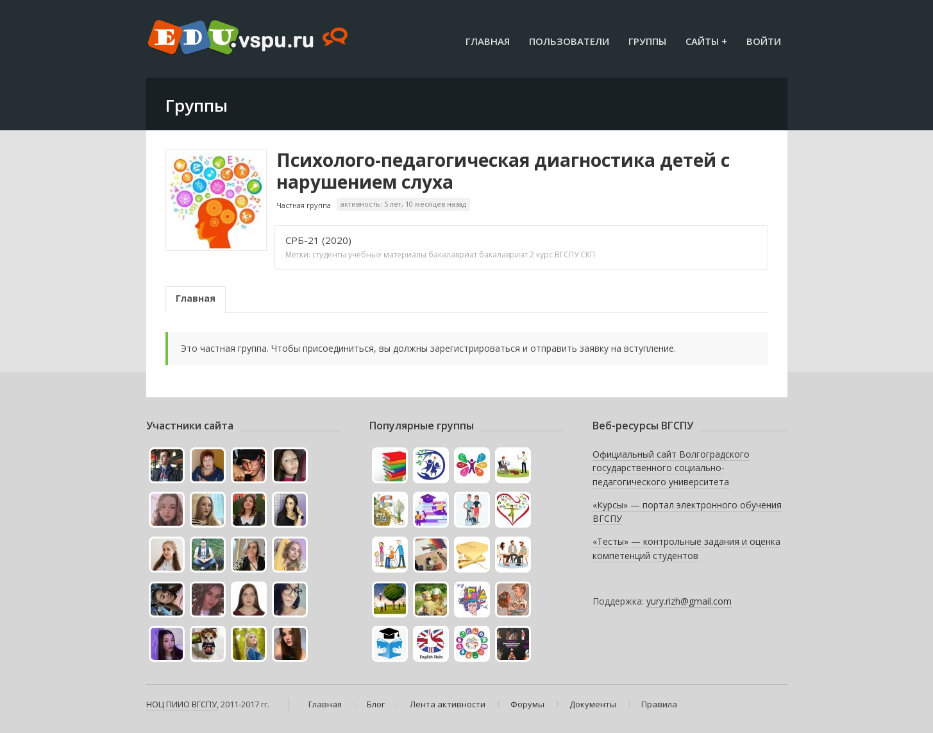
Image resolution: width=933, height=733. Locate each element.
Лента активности (447, 704)
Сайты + (706, 41)
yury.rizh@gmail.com (689, 601)
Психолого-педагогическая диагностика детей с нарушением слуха (503, 171)
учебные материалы (387, 254)
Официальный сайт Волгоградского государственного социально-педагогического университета (671, 468)
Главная (488, 41)
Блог (376, 704)
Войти (763, 41)
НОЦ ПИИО (168, 704)
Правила (659, 704)
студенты (329, 254)
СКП (587, 254)
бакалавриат (452, 254)
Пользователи (569, 41)
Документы (592, 704)
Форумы (527, 704)
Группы (647, 41)
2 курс (541, 254)
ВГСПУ (566, 254)
